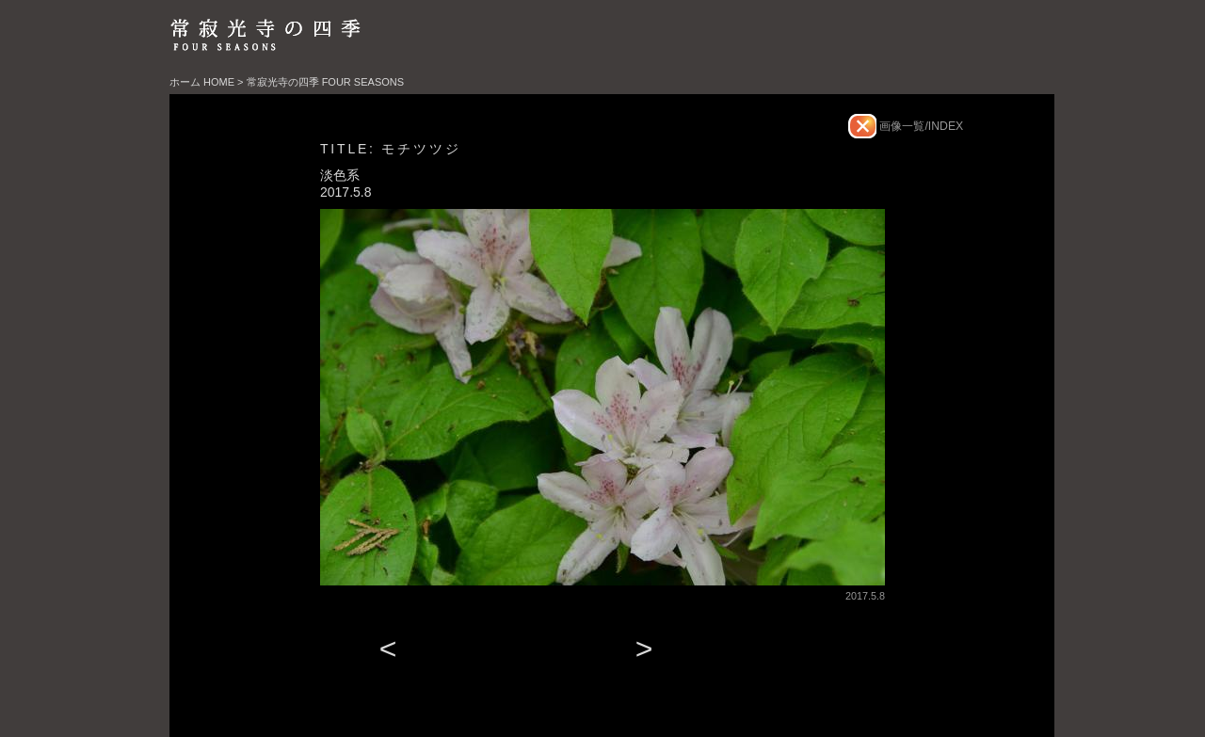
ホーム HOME (201, 82)
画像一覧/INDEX (919, 126)
